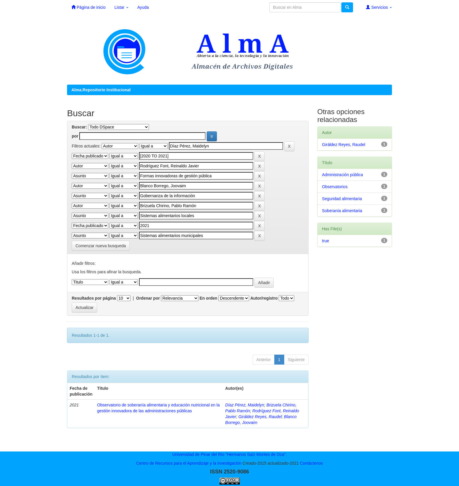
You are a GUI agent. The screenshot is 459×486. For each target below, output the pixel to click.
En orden (208, 298)
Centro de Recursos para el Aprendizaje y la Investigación (189, 463)
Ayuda (143, 7)
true (325, 240)
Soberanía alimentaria (342, 210)
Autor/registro (264, 298)
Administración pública (342, 174)
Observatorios (334, 186)
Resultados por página (94, 298)
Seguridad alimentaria (342, 198)
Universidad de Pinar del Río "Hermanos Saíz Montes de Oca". (229, 454)
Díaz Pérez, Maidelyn (244, 405)
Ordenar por (148, 298)
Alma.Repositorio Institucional (101, 89)
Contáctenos (311, 463)
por (75, 136)
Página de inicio (88, 7)
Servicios (379, 7)
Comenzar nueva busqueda (101, 245)
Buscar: (79, 127)
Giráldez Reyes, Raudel (260, 416)
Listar (121, 7)
